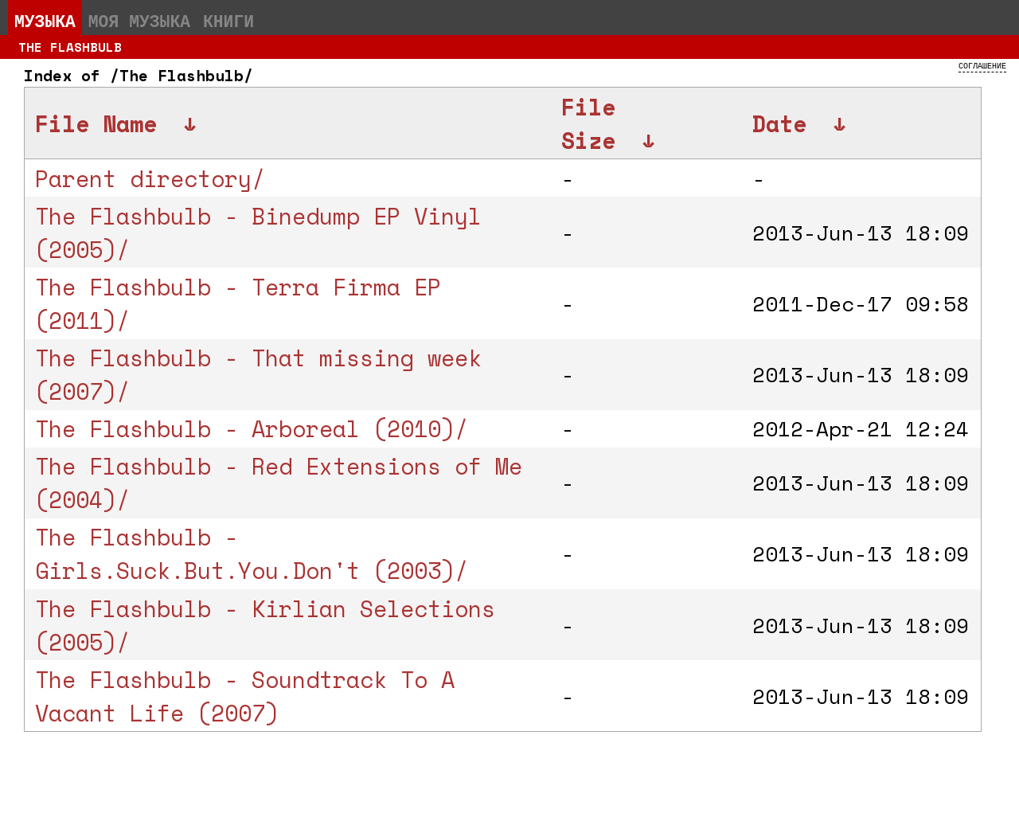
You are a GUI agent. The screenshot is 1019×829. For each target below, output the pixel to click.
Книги (228, 20)
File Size (588, 123)
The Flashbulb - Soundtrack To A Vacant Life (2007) (245, 696)
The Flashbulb (70, 47)
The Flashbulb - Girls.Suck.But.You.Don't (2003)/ (251, 553)
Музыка (45, 20)
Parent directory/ (150, 178)
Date (779, 123)
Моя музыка (139, 20)
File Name (96, 123)
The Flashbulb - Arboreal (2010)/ (251, 428)
